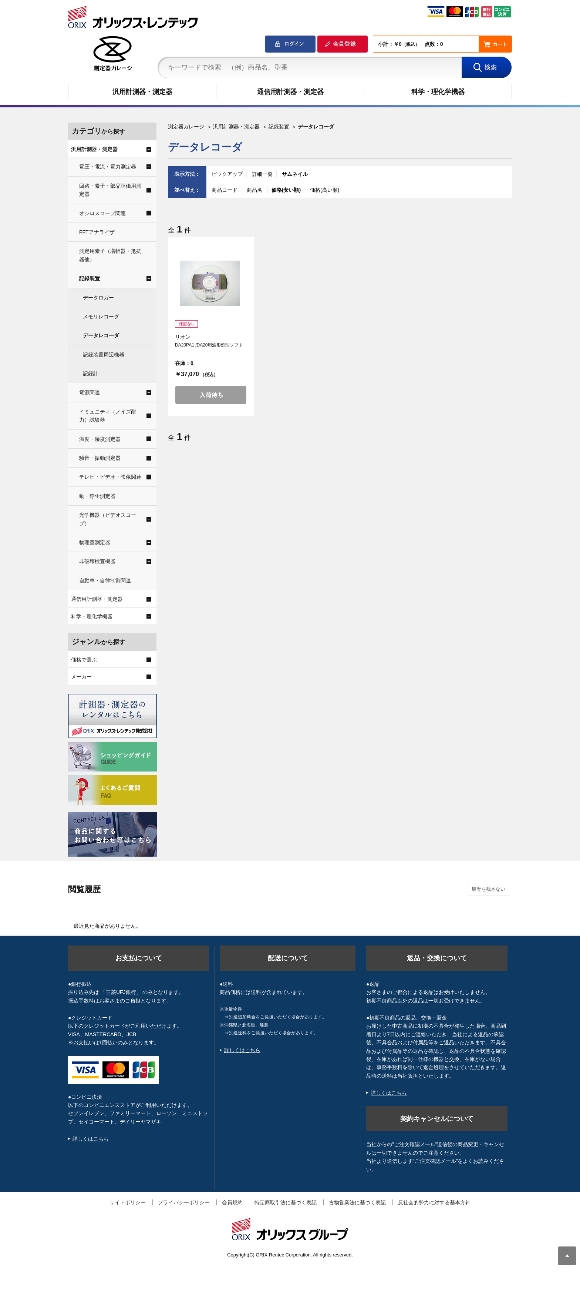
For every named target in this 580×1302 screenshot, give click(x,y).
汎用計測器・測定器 (142, 92)
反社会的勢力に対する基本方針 (434, 1202)
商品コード (225, 190)
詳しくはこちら (90, 1139)
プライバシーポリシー (184, 1202)
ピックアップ (227, 174)
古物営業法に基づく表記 (357, 1202)
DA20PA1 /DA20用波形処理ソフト (209, 345)
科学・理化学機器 (438, 92)
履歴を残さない (488, 889)
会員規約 (232, 1202)
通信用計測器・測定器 (290, 92)
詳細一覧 (262, 174)
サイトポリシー (127, 1202)
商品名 (255, 190)
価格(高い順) (324, 190)
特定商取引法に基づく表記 (285, 1202)
